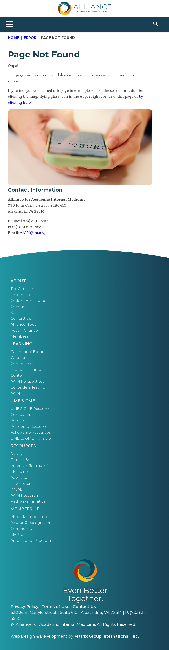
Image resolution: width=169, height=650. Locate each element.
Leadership (21, 295)
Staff (15, 312)
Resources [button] (23, 446)
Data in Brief (22, 460)
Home (13, 38)
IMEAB (17, 489)
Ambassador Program (31, 540)
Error (30, 38)
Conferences (22, 364)
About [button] (18, 281)
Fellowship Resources (31, 432)
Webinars (19, 358)
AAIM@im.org (32, 233)
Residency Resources (30, 426)
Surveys (17, 454)
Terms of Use (56, 606)
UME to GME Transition (32, 438)
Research (19, 421)
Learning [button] (21, 344)
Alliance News (23, 324)
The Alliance (22, 289)
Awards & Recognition (31, 523)
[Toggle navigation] (9, 24)
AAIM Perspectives (27, 381)
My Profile (20, 534)
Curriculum (21, 415)
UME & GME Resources (31, 409)
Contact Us (21, 318)
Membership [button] (25, 509)
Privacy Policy (24, 606)
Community (21, 529)
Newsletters (21, 483)
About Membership (29, 517)
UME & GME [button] (23, 400)
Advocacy (19, 478)
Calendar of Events (28, 352)
